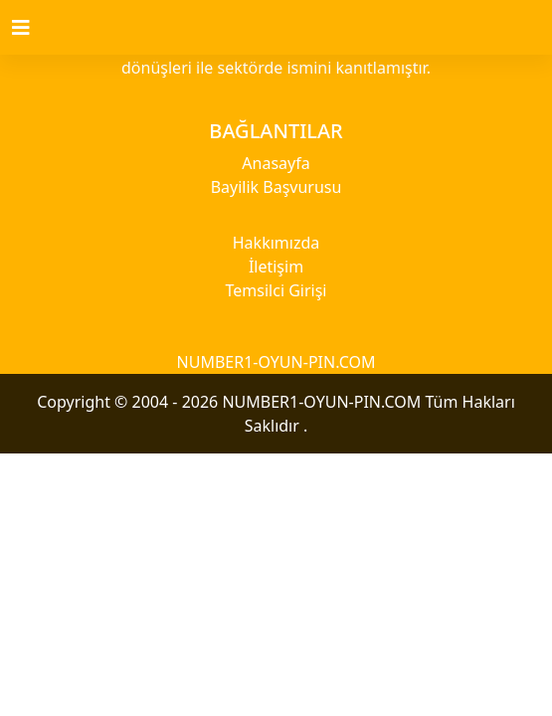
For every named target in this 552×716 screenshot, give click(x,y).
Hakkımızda (276, 243)
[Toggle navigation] (33, 28)
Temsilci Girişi (276, 290)
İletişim (276, 266)
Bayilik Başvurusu (276, 187)
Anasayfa (275, 163)
